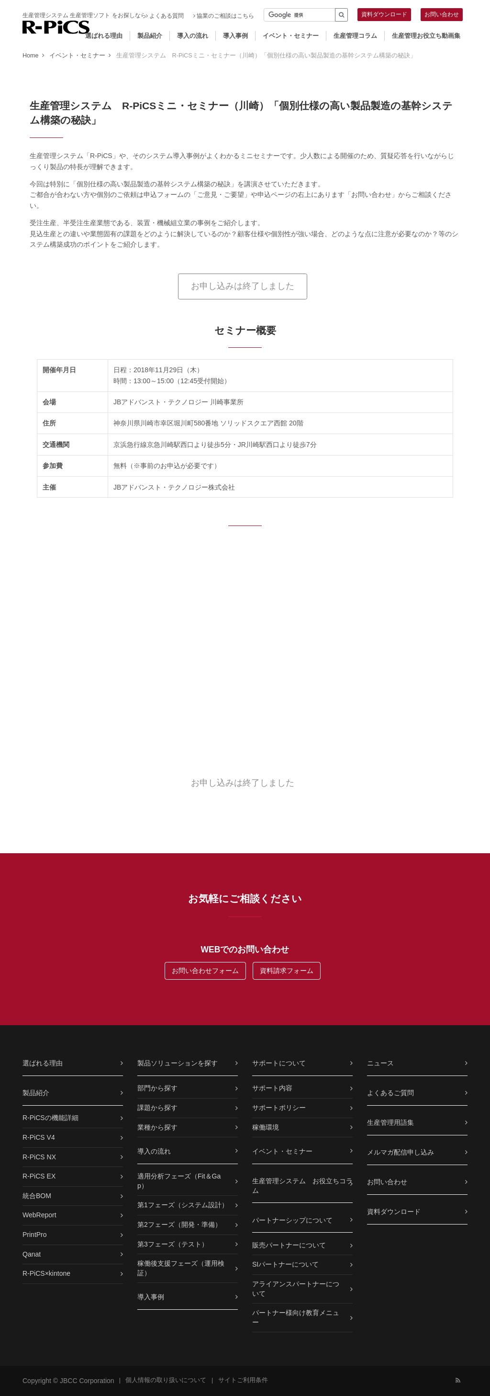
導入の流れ (192, 35)
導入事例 (235, 35)
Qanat (31, 1254)
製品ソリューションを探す (177, 1063)
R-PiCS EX (39, 1176)
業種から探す (157, 1127)
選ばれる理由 (103, 35)
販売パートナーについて (289, 1245)
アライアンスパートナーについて (295, 1288)
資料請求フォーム (286, 970)
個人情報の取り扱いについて (165, 1380)
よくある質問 (165, 15)
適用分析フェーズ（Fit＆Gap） (179, 1181)
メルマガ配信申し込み (400, 1152)
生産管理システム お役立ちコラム (302, 1185)
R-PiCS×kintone (46, 1273)
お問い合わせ (441, 14)
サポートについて (279, 1063)
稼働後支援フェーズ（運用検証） (180, 1268)
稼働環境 (265, 1127)
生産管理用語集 (390, 1122)
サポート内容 (272, 1088)
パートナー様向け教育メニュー (295, 1317)
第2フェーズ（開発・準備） (179, 1224)
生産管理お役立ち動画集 (426, 35)
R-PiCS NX (39, 1157)
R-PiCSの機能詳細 (50, 1117)
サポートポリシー (279, 1107)
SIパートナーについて (285, 1264)
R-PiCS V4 (38, 1137)
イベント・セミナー (291, 35)
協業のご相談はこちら (223, 15)
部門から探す (157, 1088)
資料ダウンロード (384, 14)
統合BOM (36, 1196)
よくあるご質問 (390, 1093)
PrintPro (34, 1234)
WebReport (39, 1215)
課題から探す (157, 1107)
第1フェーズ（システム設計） (182, 1205)
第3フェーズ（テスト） (172, 1244)
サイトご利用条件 (243, 1380)
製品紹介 (149, 35)
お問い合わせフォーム (205, 970)
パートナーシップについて (292, 1220)
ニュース (380, 1063)
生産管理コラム (355, 35)
